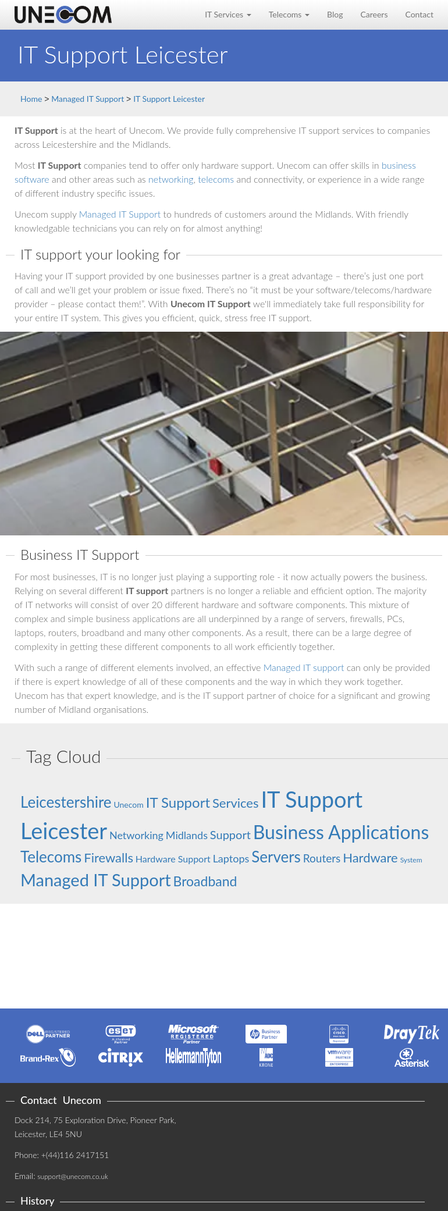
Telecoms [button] (289, 14)
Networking (136, 835)
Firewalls (108, 857)
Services (235, 803)
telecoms (216, 178)
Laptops (231, 858)
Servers (276, 856)
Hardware (370, 857)
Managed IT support (304, 667)
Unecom (128, 804)
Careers (373, 14)
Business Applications (341, 832)
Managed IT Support (87, 99)
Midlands (187, 835)
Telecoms (50, 856)
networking (170, 178)
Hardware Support (173, 858)
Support (230, 834)
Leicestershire (66, 802)
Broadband (205, 881)
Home (31, 99)
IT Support (178, 802)
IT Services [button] (228, 14)
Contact (419, 14)
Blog (335, 14)
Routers (322, 858)
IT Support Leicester (169, 99)
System (411, 859)
